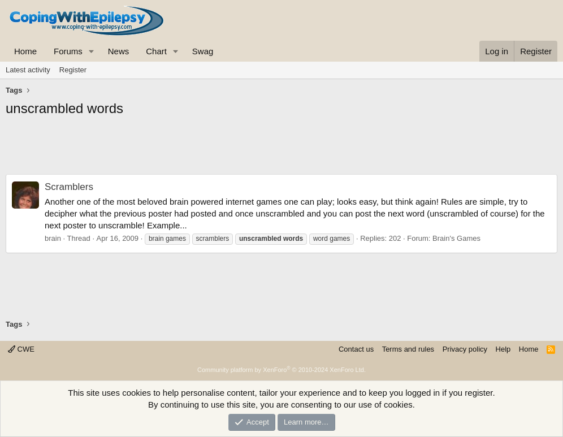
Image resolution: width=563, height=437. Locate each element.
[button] (91, 51)
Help (503, 349)
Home (25, 51)
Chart (156, 51)
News (118, 51)
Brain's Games (456, 238)
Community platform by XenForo (281, 369)
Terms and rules (408, 349)
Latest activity (28, 70)
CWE (21, 349)
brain (53, 238)
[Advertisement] (281, 148)
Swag (203, 51)
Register (72, 70)
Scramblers (69, 186)
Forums (68, 51)
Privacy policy (465, 349)
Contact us (356, 349)
